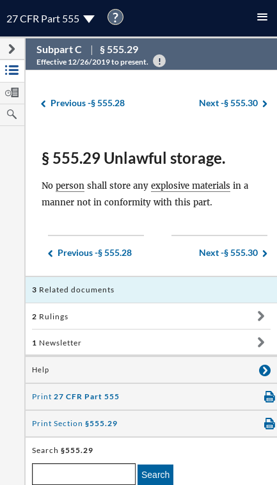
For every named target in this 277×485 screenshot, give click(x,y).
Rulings (50, 316)
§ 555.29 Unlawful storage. (133, 157)
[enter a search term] (84, 474)
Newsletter (57, 342)
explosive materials (190, 185)
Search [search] (155, 475)
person (70, 185)
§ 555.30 (228, 103)
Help (40, 370)
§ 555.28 (88, 103)
